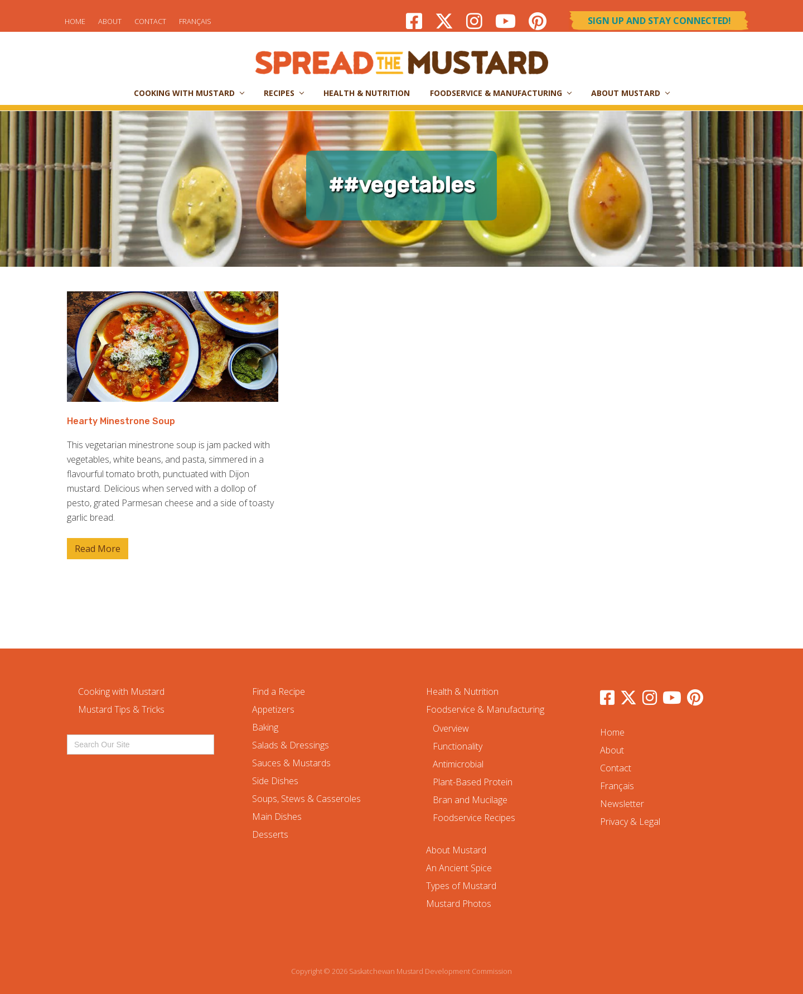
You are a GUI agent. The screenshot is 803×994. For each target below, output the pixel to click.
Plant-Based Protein (472, 782)
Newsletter (622, 804)
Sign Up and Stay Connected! (659, 21)
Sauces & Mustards (291, 763)
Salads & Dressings (290, 745)
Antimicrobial (458, 764)
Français (195, 21)
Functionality (457, 746)
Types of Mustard (461, 886)
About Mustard (456, 850)
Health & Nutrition (462, 691)
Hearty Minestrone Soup (121, 421)
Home (75, 21)
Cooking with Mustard (121, 691)
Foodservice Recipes (474, 817)
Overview (451, 728)
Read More (97, 550)
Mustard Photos (458, 903)
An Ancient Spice (459, 868)
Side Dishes (275, 781)
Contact (150, 21)
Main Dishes (277, 816)
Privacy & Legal (630, 821)
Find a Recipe (278, 691)
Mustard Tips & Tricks (121, 709)
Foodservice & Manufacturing (485, 709)
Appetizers (273, 709)
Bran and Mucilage (470, 800)
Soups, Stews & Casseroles (306, 799)
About (110, 21)
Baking (265, 727)
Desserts (270, 834)
